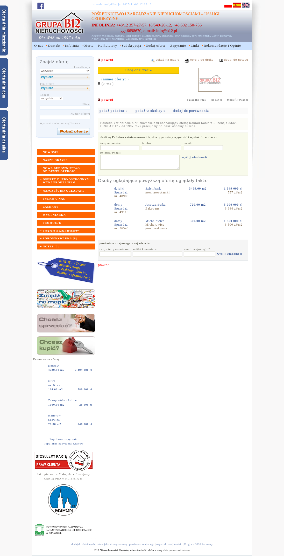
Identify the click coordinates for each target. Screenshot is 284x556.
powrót (103, 265)
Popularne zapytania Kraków (64, 443)
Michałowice (155, 221)
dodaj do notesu (236, 59)
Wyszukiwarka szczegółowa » (60, 122)
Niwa (52, 380)
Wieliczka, (108, 35)
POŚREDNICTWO (107, 14)
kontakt (178, 544)
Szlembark (153, 188)
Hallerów (55, 415)
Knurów (54, 365)
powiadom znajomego (141, 544)
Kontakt (54, 45)
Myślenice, (148, 35)
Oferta (88, 45)
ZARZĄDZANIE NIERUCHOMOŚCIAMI (163, 14)
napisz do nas (164, 544)
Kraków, (96, 35)
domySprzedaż (121, 206)
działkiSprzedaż (121, 190)
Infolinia (72, 45)
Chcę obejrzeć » (138, 70)
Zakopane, (132, 38)
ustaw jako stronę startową (112, 544)
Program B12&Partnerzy (198, 544)
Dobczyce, (226, 35)
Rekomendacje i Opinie (222, 45)
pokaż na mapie (167, 59)
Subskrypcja (131, 45)
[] (51, 246)
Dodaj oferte (156, 45)
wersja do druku (202, 59)
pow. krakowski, (164, 35)
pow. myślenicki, (201, 35)
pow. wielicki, (183, 35)
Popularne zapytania (63, 439)
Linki (195, 45)
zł (83, 369)
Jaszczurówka (156, 204)
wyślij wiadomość (195, 157)
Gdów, (215, 35)
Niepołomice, (133, 35)
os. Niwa (54, 385)
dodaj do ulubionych (83, 544)
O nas (38, 45)
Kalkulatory (107, 45)
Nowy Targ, (98, 38)
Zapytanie (178, 45)
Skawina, (120, 35)
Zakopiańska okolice (63, 400)
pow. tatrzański (147, 38)
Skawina (54, 419)
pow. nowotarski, (115, 38)
